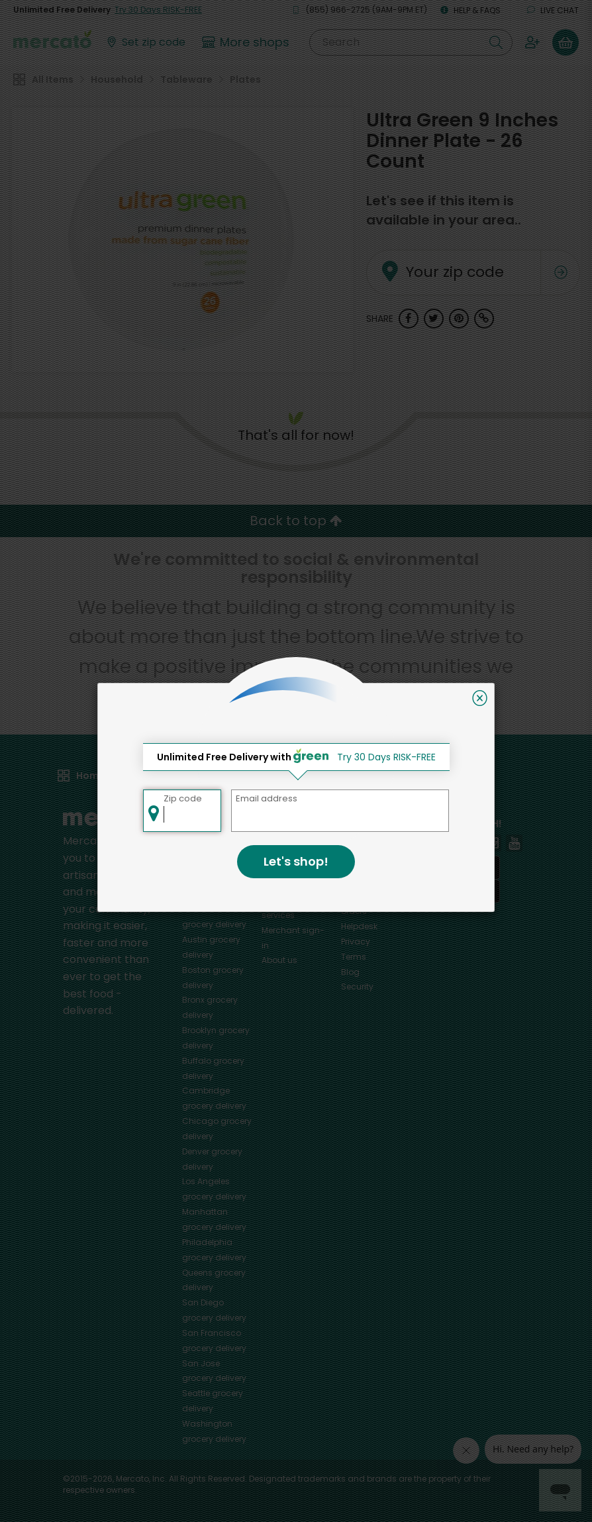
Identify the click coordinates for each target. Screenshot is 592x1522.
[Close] (479, 698)
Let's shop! (296, 861)
